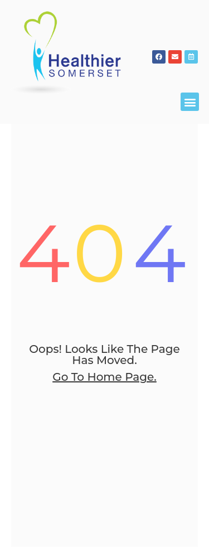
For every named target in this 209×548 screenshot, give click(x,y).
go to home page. (104, 458)
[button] (190, 102)
